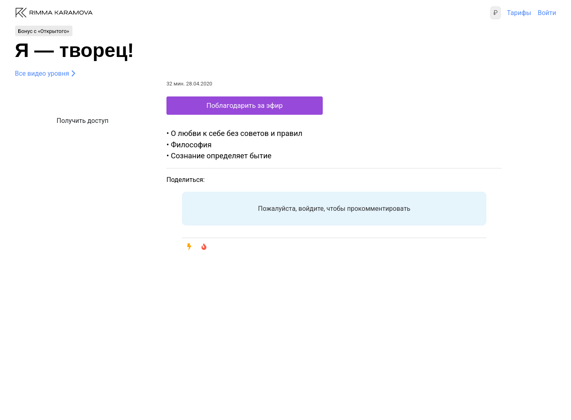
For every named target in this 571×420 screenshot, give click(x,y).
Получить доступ (82, 121)
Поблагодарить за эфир (244, 105)
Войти (547, 13)
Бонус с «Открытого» (43, 31)
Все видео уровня (42, 73)
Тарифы (519, 13)
